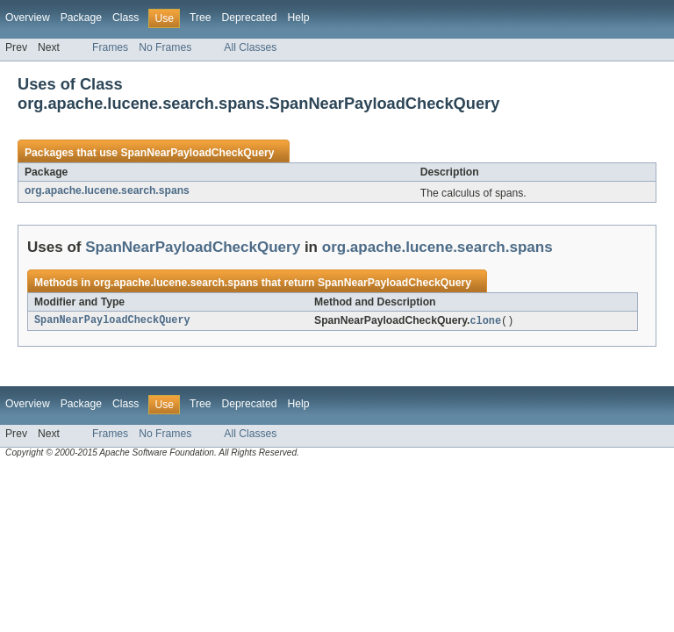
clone (485, 321)
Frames (110, 47)
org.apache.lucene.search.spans (107, 190)
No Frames (165, 47)
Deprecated (249, 17)
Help (298, 17)
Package (81, 17)
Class (125, 17)
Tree (201, 17)
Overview (27, 17)
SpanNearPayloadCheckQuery (197, 153)
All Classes (250, 47)
